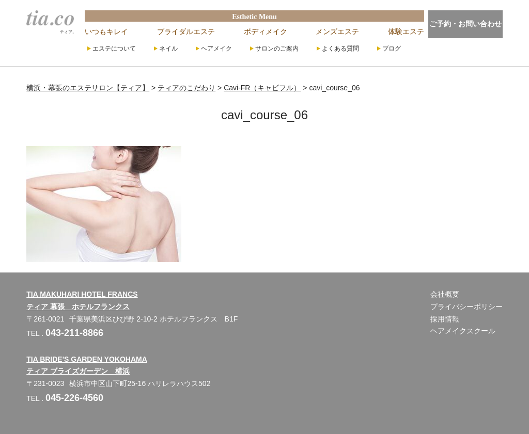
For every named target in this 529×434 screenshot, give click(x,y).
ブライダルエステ (186, 31)
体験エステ (406, 31)
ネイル (168, 48)
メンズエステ (337, 31)
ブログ (391, 48)
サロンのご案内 (277, 48)
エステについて (114, 48)
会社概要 (444, 294)
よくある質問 (340, 48)
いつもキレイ (106, 31)
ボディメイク (265, 31)
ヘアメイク (216, 48)
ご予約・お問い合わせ (465, 24)
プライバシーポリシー (466, 306)
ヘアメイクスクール (462, 331)
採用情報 (444, 319)
